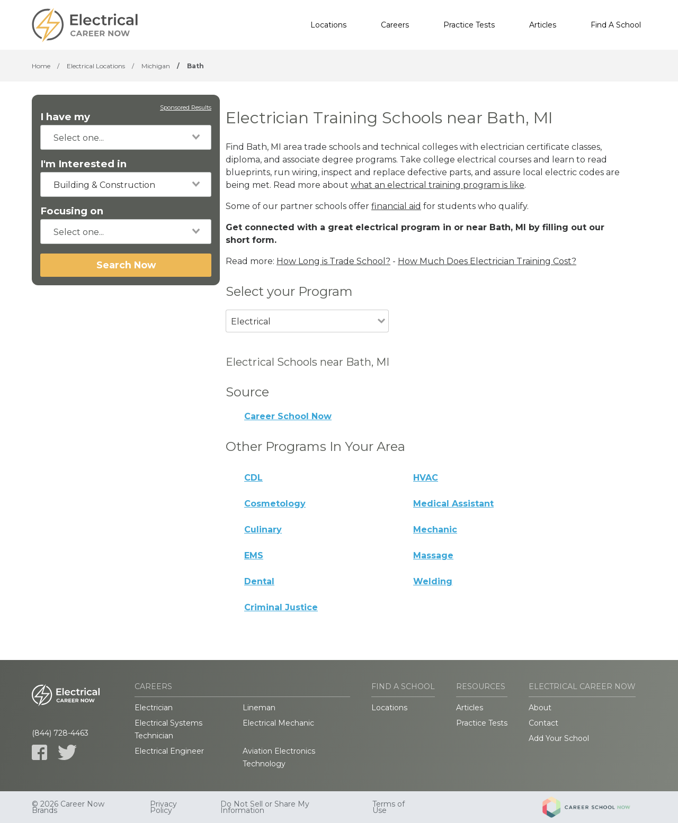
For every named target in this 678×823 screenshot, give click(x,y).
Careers (395, 25)
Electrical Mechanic (278, 723)
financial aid (396, 206)
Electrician (154, 707)
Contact (543, 723)
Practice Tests (469, 25)
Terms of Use (388, 807)
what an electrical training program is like (437, 185)
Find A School (616, 25)
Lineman (259, 707)
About (540, 707)
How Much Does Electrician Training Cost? (487, 261)
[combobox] (126, 137)
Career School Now (288, 416)
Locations (328, 25)
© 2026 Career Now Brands (68, 807)
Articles (542, 25)
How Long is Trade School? (333, 261)
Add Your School (559, 738)
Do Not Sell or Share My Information (264, 807)
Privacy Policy (163, 807)
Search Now (126, 264)
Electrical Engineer (169, 751)
